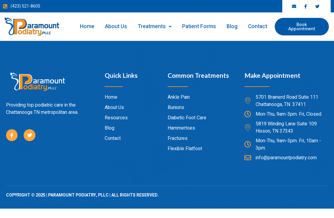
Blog (232, 26)
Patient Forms (199, 26)
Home (87, 26)
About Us (116, 26)
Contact (257, 26)
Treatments (155, 26)
